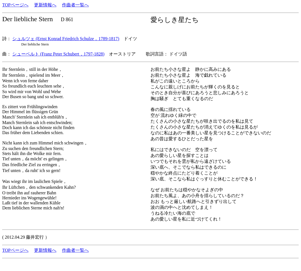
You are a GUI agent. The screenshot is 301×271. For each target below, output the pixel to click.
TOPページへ (15, 5)
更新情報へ (45, 5)
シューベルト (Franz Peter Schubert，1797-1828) (58, 54)
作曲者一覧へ (75, 5)
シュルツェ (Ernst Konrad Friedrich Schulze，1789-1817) (65, 38)
